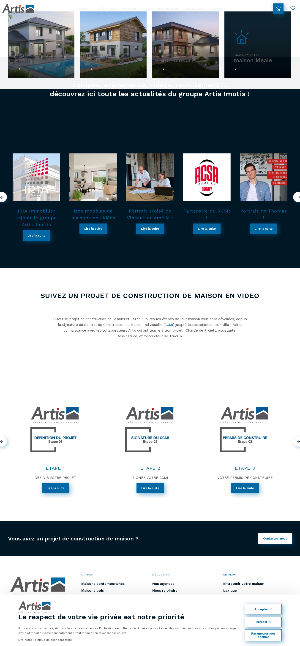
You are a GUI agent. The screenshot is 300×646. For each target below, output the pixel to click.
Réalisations (195, 8)
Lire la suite (36, 235)
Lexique (230, 591)
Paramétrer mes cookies (263, 635)
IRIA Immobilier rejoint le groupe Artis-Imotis (36, 217)
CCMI (168, 325)
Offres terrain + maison (117, 8)
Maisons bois (92, 591)
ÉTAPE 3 (245, 468)
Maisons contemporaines (103, 584)
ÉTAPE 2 (150, 468)
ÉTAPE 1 (55, 468)
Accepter (263, 609)
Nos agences (163, 584)
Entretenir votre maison (243, 584)
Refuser (263, 622)
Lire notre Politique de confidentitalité (45, 639)
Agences (219, 8)
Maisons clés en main (160, 8)
